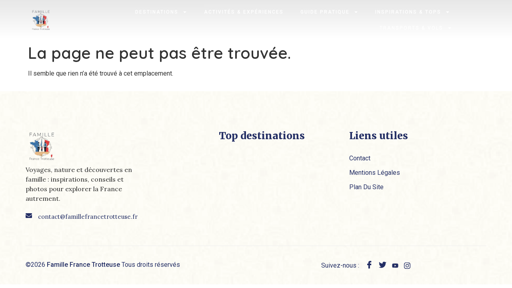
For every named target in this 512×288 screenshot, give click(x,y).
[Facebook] (369, 266)
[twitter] (382, 266)
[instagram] (407, 265)
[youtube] (395, 265)
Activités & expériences (244, 12)
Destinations (161, 12)
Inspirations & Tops (412, 12)
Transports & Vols (416, 28)
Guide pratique (329, 12)
